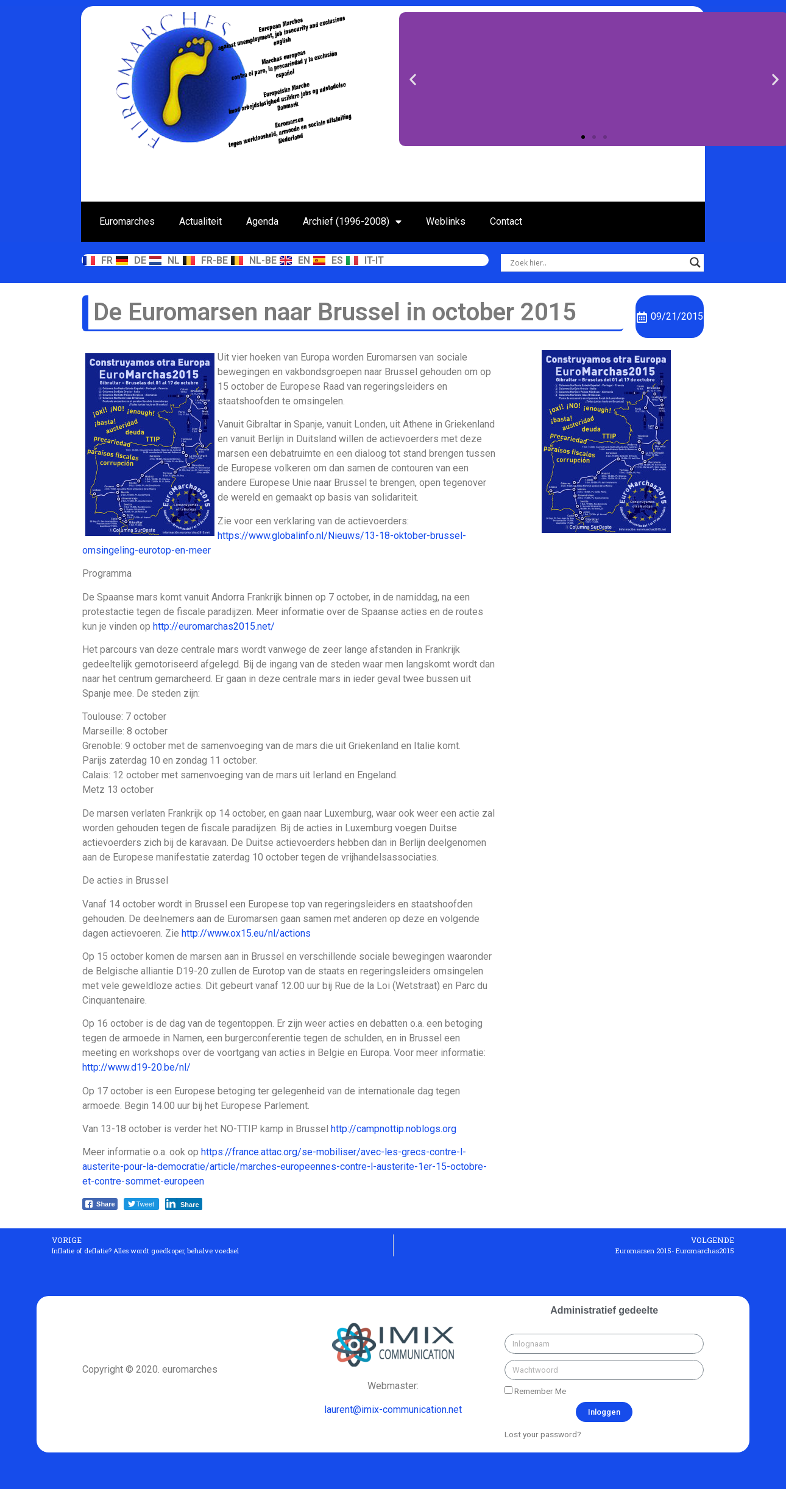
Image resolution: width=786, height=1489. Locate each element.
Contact (506, 221)
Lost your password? (543, 1434)
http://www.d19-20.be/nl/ (136, 1067)
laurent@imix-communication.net (393, 1409)
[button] (583, 137)
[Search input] (597, 262)
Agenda (262, 221)
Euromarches (127, 221)
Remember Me (535, 1391)
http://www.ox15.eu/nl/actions (246, 933)
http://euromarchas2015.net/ (214, 626)
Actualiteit (200, 221)
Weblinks (446, 221)
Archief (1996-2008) (352, 222)
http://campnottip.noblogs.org (393, 1129)
